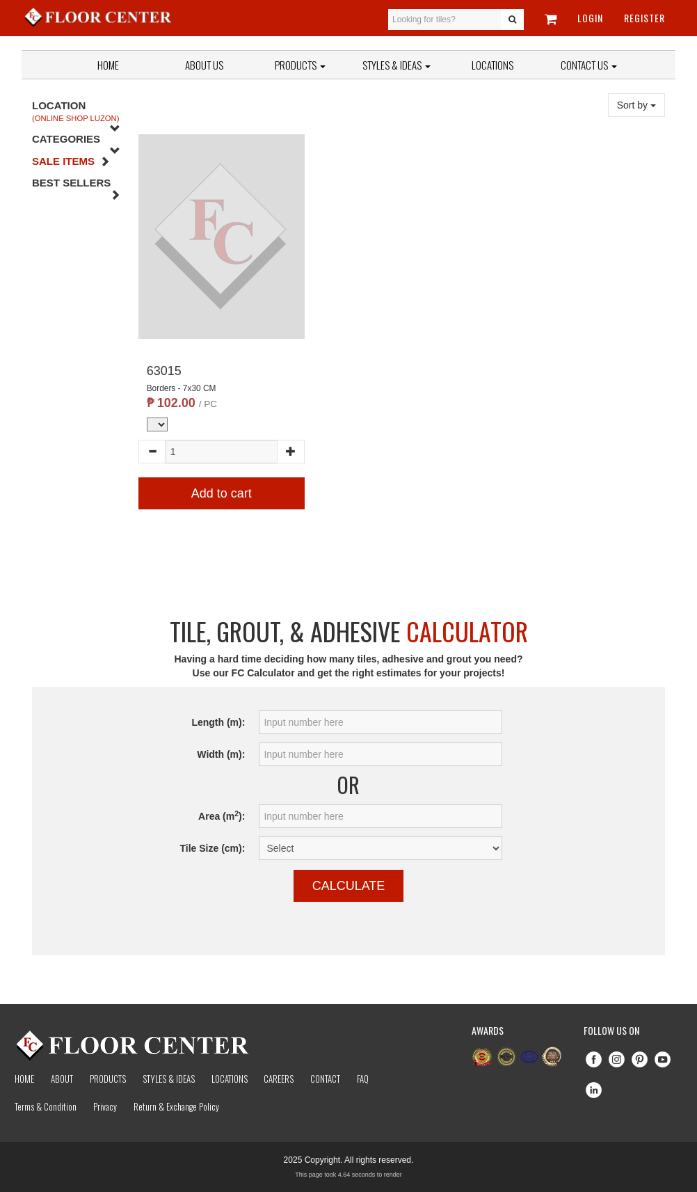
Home (108, 64)
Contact (325, 1079)
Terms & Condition (46, 1106)
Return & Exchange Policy (176, 1106)
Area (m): (221, 815)
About (62, 1079)
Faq (363, 1079)
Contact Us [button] (589, 64)
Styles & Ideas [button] (396, 64)
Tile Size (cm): (213, 848)
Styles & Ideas (169, 1079)
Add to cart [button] (221, 493)
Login (590, 17)
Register (644, 17)
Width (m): (221, 754)
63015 (164, 371)
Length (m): (218, 722)
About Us (204, 64)
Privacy (105, 1106)
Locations (492, 64)
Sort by (636, 105)
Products (300, 64)
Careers (279, 1079)
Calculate (348, 886)
